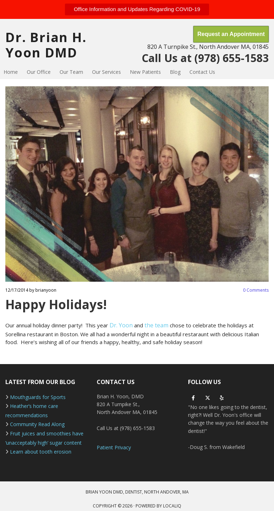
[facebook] (193, 398)
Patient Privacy (114, 447)
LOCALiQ (172, 506)
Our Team (71, 71)
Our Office (39, 71)
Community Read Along (37, 424)
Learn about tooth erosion (40, 451)
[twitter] (207, 398)
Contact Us (202, 71)
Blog (175, 71)
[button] (137, 9)
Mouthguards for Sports (38, 397)
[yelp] (222, 398)
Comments (256, 290)
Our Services (106, 71)
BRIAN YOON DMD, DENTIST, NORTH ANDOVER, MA (137, 492)
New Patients (145, 71)
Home (11, 71)
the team (157, 325)
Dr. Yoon (121, 325)
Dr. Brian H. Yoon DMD (46, 45)
